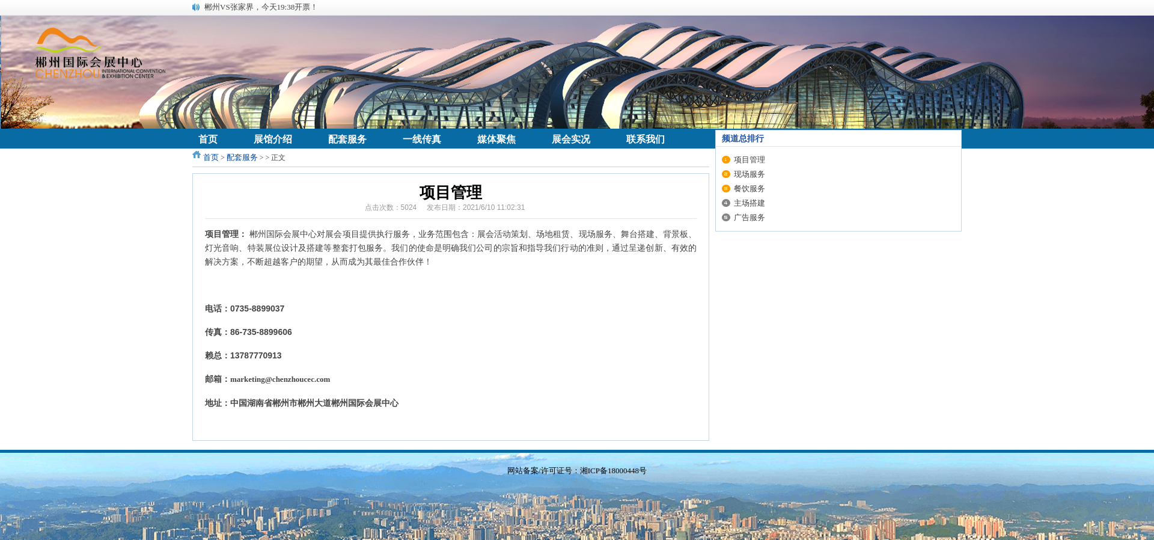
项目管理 (749, 159)
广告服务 (749, 217)
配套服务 (242, 157)
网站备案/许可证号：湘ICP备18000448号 (577, 470)
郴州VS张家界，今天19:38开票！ (261, 6)
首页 (211, 157)
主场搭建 (749, 202)
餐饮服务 (749, 188)
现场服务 (749, 174)
